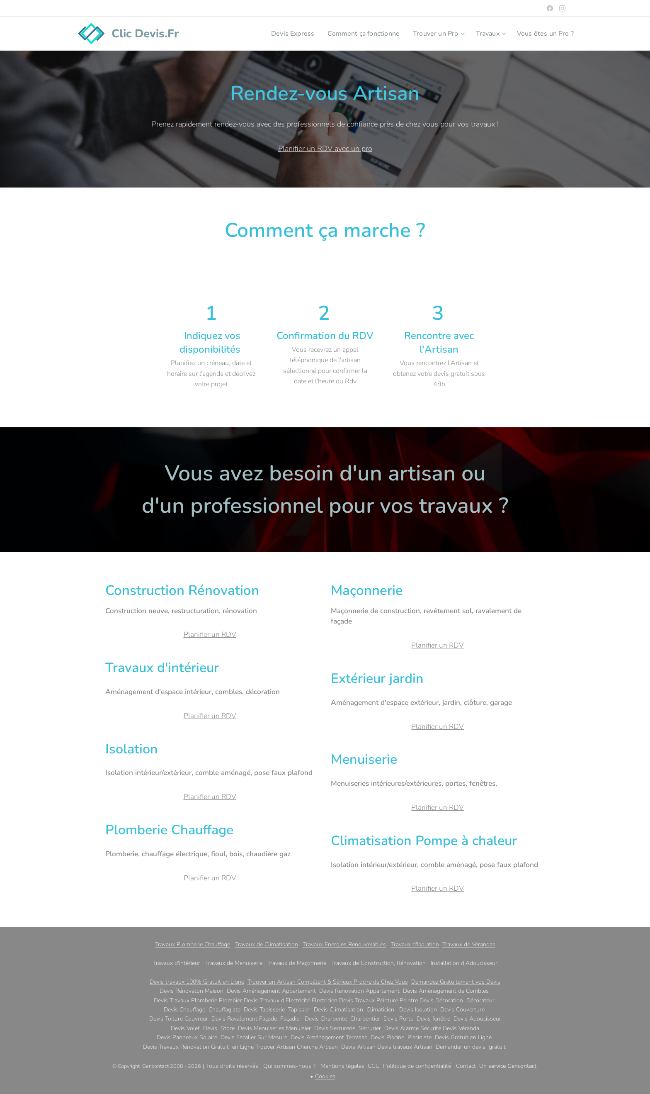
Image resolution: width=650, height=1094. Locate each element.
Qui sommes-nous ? (290, 1066)
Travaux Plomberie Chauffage (192, 944)
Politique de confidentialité (417, 1066)
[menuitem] (278, 33)
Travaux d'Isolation (415, 944)
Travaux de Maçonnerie (296, 963)
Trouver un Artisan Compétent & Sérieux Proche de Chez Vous (327, 982)
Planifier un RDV (210, 634)
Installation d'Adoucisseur (464, 963)
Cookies (325, 1076)
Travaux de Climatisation (266, 944)
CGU (374, 1066)
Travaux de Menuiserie (233, 963)
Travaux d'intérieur (176, 963)
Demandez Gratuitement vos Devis (455, 982)
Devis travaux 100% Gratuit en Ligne (197, 982)
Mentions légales (342, 1066)
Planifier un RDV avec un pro (325, 149)
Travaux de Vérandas (468, 944)
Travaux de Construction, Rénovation (378, 963)
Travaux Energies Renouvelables (344, 944)
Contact (466, 1066)
